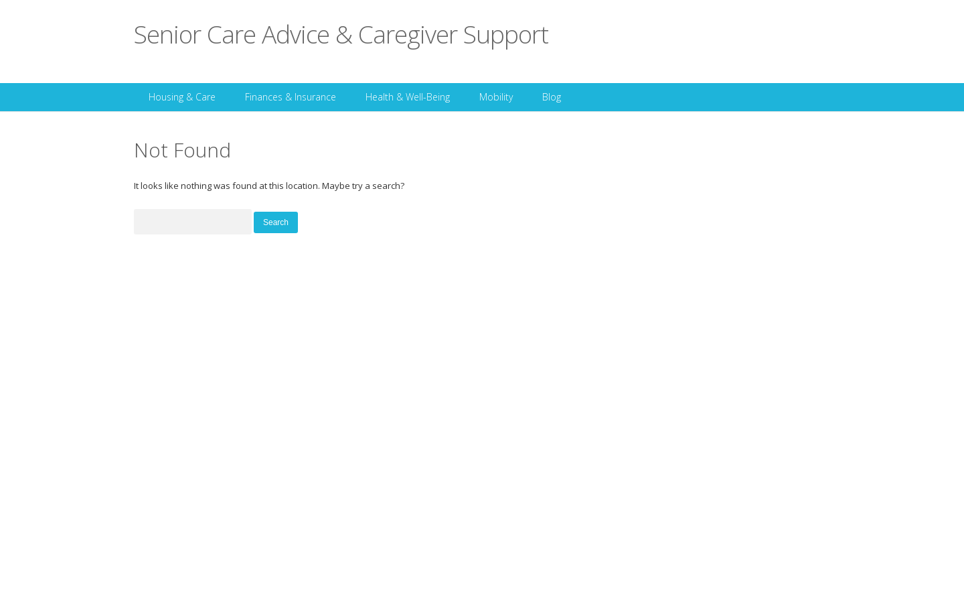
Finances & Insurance (290, 96)
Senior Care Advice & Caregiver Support (341, 34)
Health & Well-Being (408, 96)
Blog (551, 96)
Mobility (496, 96)
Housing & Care (182, 96)
